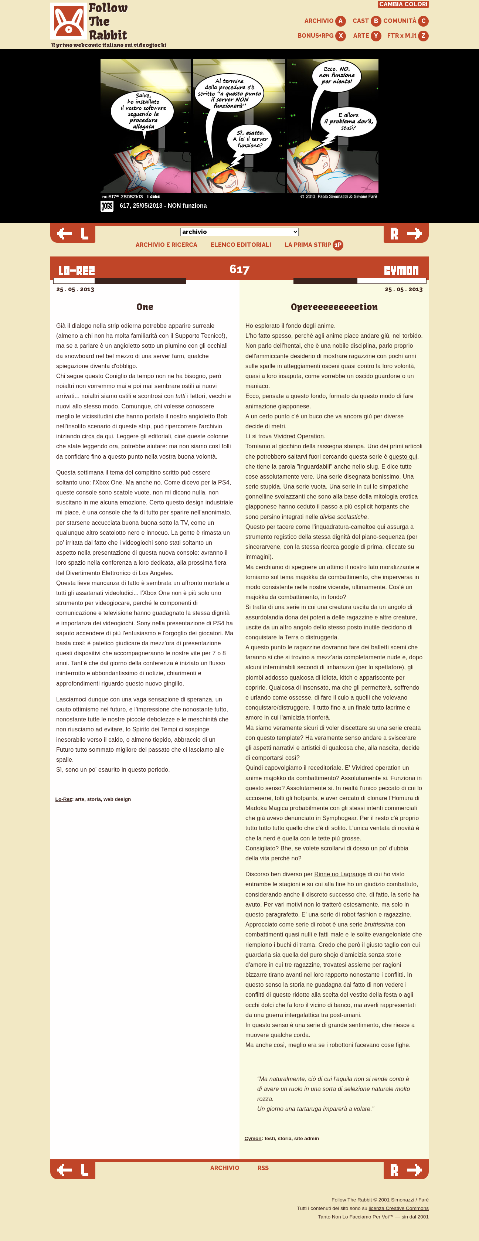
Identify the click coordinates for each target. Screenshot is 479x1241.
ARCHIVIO (325, 21)
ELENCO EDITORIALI (241, 245)
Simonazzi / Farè (410, 1200)
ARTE (367, 36)
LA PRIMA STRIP (314, 245)
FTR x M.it (408, 36)
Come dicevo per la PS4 (197, 482)
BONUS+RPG (322, 36)
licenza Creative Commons (399, 1208)
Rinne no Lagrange (340, 874)
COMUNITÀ (406, 21)
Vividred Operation (299, 436)
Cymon (253, 1138)
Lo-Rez (63, 799)
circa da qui (97, 436)
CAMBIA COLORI (403, 4)
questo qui (403, 456)
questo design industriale (199, 502)
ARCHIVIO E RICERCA (166, 245)
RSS (263, 1168)
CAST (367, 21)
